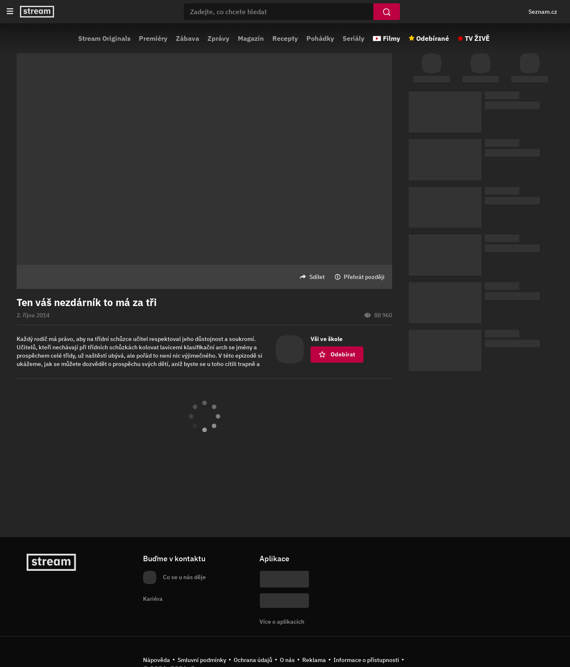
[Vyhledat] (386, 11)
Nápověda (156, 660)
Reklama (314, 660)
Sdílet (317, 277)
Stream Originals (104, 38)
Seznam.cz (542, 12)
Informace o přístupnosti (366, 660)
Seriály (354, 38)
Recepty (285, 38)
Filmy (391, 38)
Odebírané (432, 38)
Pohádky (320, 38)
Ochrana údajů (253, 660)
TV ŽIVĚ (477, 38)
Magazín (251, 38)
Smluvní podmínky (202, 660)
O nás (287, 660)
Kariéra (153, 598)
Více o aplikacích (281, 621)
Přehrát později (364, 277)
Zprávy (218, 38)
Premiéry (153, 38)
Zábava (187, 38)
